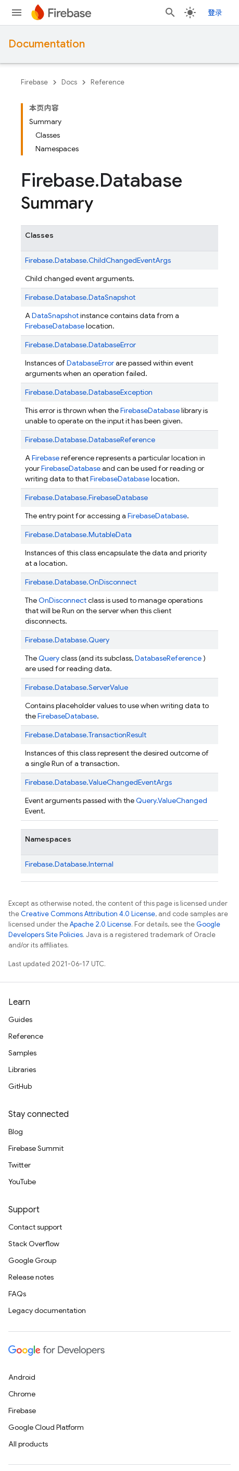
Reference (107, 82)
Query (49, 658)
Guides (20, 1019)
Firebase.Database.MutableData (78, 534)
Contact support (35, 1227)
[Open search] (170, 12)
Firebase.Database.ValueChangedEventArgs (98, 782)
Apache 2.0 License (100, 924)
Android (21, 1377)
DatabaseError (90, 363)
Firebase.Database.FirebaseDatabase (86, 497)
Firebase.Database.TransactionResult (85, 734)
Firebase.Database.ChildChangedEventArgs (98, 260)
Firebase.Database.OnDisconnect (80, 582)
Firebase (34, 82)
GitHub (20, 1086)
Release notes (31, 1277)
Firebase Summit (36, 1148)
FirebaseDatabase (70, 468)
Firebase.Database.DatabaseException (89, 392)
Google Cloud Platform (46, 1427)
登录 (215, 12)
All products (28, 1444)
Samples (22, 1052)
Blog (15, 1131)
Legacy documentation (47, 1310)
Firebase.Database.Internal (69, 864)
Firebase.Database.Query (67, 640)
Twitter (19, 1165)
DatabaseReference (168, 658)
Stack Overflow (33, 1243)
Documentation (46, 44)
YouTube (22, 1181)
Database (68, 326)
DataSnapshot (55, 315)
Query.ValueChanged (171, 800)
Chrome (21, 1394)
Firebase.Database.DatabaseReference (90, 439)
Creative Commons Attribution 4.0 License (88, 913)
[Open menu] (16, 12)
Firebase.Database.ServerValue (76, 687)
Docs (69, 82)
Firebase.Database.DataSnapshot (80, 297)
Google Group (32, 1260)
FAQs (17, 1293)
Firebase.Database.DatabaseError (80, 344)
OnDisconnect (62, 600)
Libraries (22, 1069)
